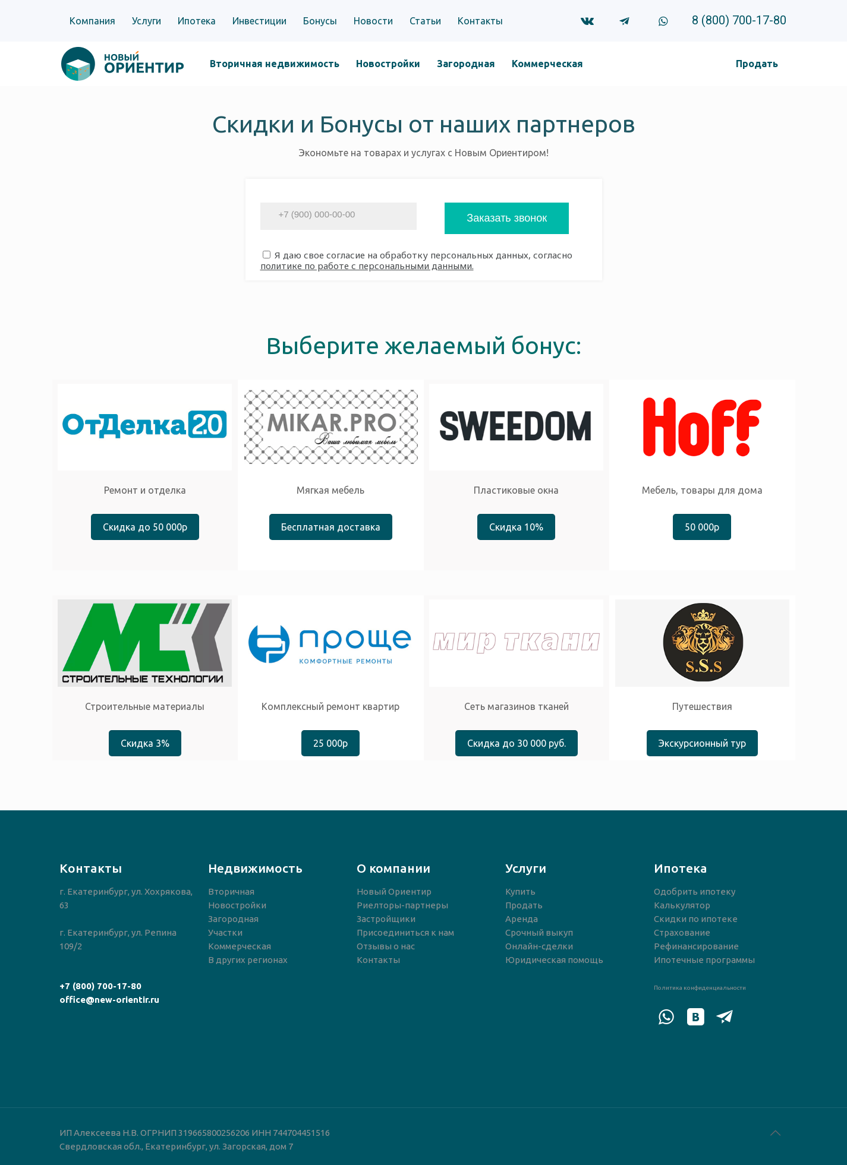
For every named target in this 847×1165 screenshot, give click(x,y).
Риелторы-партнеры (402, 905)
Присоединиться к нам (405, 932)
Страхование (682, 932)
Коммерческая (239, 946)
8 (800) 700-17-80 (739, 20)
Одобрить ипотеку (694, 891)
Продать (524, 905)
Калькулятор (682, 905)
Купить (520, 891)
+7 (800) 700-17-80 (100, 986)
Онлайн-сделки (539, 946)
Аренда (521, 919)
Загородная (233, 919)
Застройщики (386, 919)
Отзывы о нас (386, 946)
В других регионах (248, 960)
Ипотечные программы (704, 960)
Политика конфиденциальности (700, 987)
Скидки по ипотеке (696, 919)
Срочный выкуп (539, 932)
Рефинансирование (696, 946)
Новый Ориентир (394, 891)
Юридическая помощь (554, 960)
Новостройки (237, 905)
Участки (225, 932)
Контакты (378, 960)
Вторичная (231, 891)
